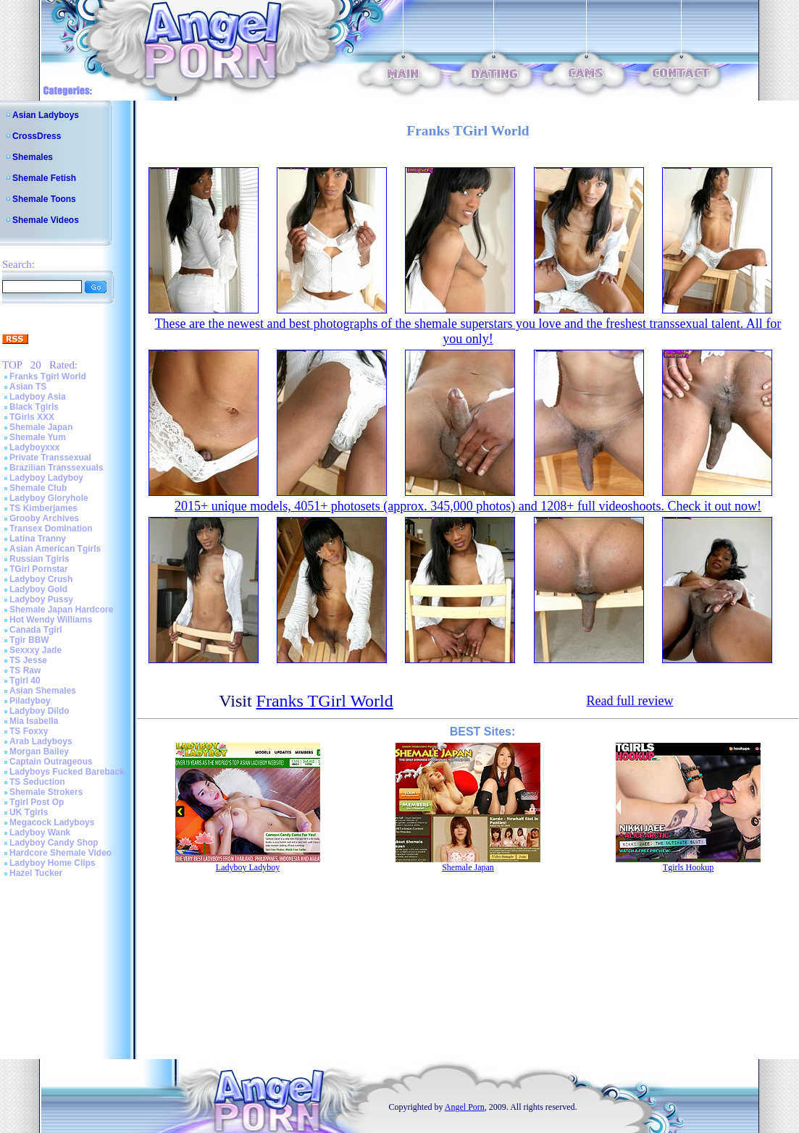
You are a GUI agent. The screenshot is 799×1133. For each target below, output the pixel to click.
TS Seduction (37, 782)
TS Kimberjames (43, 508)
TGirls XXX (31, 417)
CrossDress (36, 136)
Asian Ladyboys (45, 115)
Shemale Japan (40, 427)
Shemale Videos (45, 220)
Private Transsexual (50, 457)
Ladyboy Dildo (39, 711)
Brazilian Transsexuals (56, 468)
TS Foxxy (28, 731)
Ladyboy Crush (40, 579)
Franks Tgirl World (47, 376)
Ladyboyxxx (34, 447)
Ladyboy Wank (39, 832)
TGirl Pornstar (38, 569)
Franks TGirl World (324, 700)
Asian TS (27, 387)
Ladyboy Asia (37, 397)
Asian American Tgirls (55, 549)
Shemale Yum (37, 437)
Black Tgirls (34, 407)
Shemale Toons (44, 199)
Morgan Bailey (39, 751)
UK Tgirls (28, 812)
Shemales (32, 157)
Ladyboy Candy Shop (54, 843)
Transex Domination (51, 528)
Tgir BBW (29, 640)
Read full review (629, 701)
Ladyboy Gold (38, 589)
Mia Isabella (33, 721)
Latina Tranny (37, 539)
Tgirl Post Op (36, 802)
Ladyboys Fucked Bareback (67, 772)
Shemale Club (38, 488)
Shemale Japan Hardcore (61, 610)
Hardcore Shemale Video (60, 853)
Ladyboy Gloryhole (48, 498)
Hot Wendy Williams (50, 620)
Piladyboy (30, 701)
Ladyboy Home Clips (52, 863)
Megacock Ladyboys (51, 822)
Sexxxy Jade (35, 650)
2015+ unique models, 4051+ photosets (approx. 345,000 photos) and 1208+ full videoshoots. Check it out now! (468, 506)
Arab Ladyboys (40, 741)
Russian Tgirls (39, 559)
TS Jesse (28, 660)
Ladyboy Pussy (41, 599)
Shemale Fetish (44, 178)
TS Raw (25, 670)
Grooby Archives (44, 518)
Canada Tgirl (35, 630)
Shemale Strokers (46, 792)
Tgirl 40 (25, 680)
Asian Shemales (42, 691)
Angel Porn (465, 1107)
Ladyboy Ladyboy (46, 478)
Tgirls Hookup (688, 867)
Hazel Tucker (35, 873)
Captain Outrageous (51, 762)
